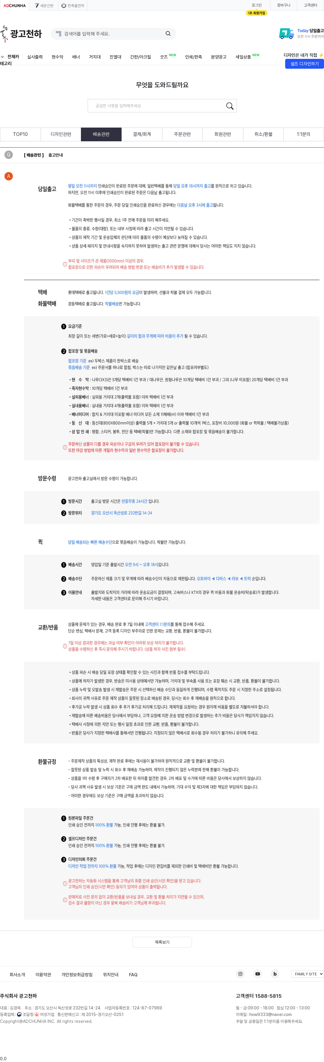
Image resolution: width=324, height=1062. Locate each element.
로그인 (257, 5)
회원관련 (222, 134)
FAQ (133, 974)
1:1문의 (304, 134)
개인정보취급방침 (77, 974)
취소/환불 (263, 134)
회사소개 (17, 974)
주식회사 (9, 996)
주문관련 (182, 134)
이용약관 (43, 974)
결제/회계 (142, 134)
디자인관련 (60, 134)
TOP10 (20, 134)
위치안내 (111, 974)
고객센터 (310, 5)
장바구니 (283, 5)
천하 (32, 996)
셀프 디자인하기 (305, 64)
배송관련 (101, 134)
